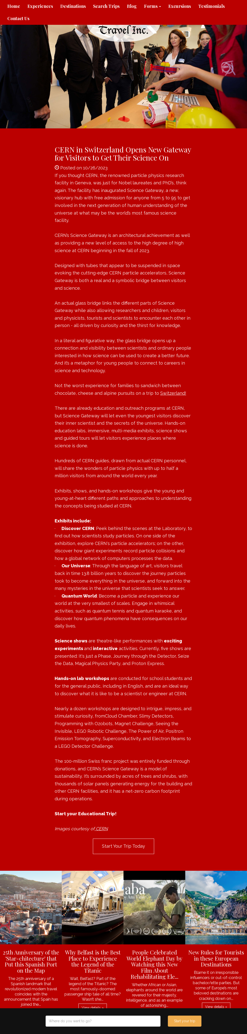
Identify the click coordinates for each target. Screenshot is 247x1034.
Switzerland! (173, 393)
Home (13, 6)
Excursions (179, 6)
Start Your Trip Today (123, 846)
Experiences (40, 6)
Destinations (73, 6)
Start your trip (184, 1021)
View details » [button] (93, 1008)
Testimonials (211, 6)
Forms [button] (152, 6)
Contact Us (18, 18)
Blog (132, 6)
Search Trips (106, 6)
